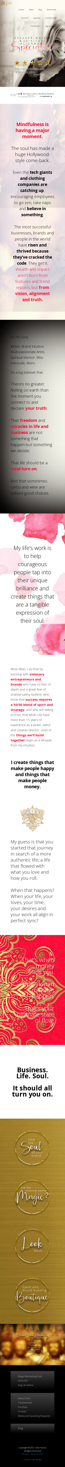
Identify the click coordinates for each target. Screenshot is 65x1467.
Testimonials (51, 9)
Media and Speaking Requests (34, 1415)
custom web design (32, 1459)
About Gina (24, 1398)
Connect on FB (50, 18)
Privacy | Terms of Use (32, 1454)
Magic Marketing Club (30, 1376)
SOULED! (24, 18)
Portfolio (23, 1407)
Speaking (36, 18)
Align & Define (50, 26)
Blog (40, 9)
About (31, 9)
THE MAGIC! (35, 26)
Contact (21, 9)
